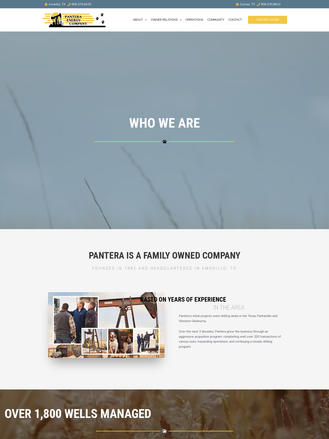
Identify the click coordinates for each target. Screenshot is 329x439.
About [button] (140, 20)
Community (215, 20)
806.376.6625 (81, 4)
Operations (194, 20)
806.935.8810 (271, 4)
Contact (235, 20)
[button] (145, 20)
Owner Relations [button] (166, 20)
